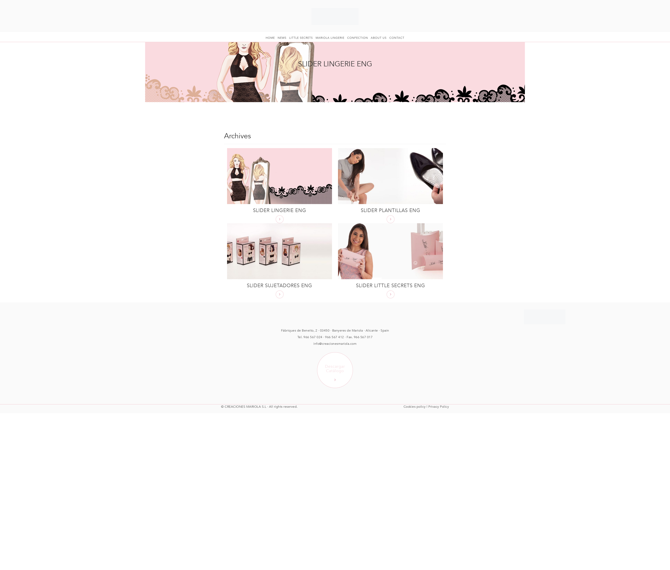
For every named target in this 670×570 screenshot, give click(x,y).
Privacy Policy (438, 407)
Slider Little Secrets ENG (390, 285)
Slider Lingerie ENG (279, 210)
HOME (270, 38)
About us (379, 38)
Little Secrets (301, 38)
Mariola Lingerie (330, 38)
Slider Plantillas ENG (390, 210)
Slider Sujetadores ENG (279, 285)
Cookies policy (415, 407)
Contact (396, 38)
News (282, 38)
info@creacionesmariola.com (335, 344)
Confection (357, 38)
